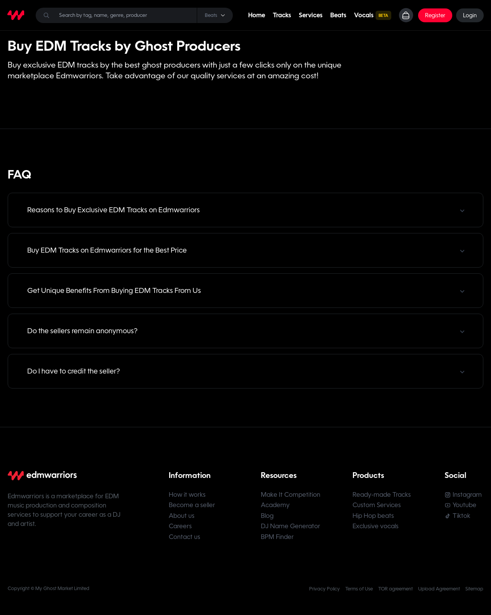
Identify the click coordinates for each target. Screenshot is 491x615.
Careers (180, 528)
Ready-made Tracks (383, 495)
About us (181, 517)
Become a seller (192, 506)
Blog (267, 517)
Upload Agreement (439, 591)
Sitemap (474, 591)
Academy (275, 506)
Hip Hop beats (374, 517)
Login (469, 15)
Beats (338, 15)
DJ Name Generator (291, 528)
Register (435, 15)
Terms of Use (359, 591)
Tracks (281, 15)
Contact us (184, 539)
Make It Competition (291, 495)
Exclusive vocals (377, 528)
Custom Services (378, 506)
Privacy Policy (324, 591)
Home (255, 15)
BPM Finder (277, 539)
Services (310, 15)
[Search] (134, 15)
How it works (187, 495)
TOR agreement (395, 591)
